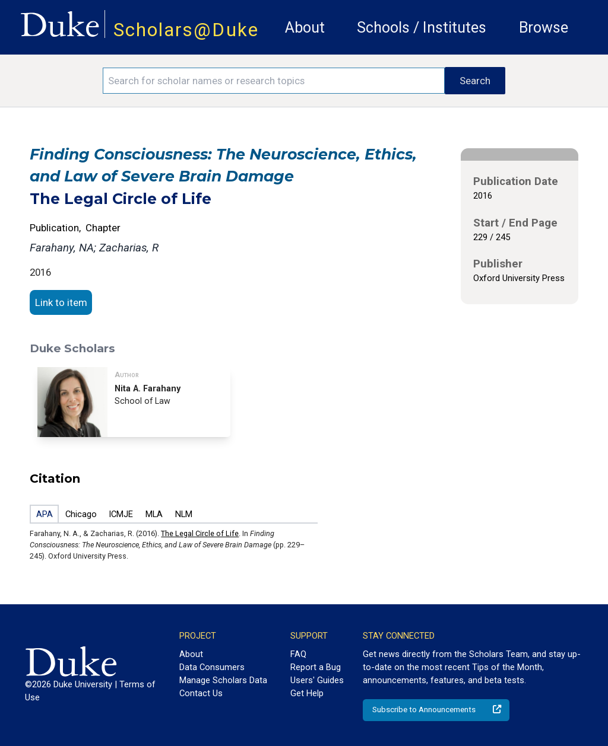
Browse (543, 27)
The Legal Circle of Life (200, 533)
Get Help (307, 693)
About (305, 27)
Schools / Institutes (421, 27)
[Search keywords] (274, 81)
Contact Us (201, 693)
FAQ (298, 654)
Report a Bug (315, 667)
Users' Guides (317, 680)
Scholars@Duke (186, 30)
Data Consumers (212, 667)
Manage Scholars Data (223, 680)
